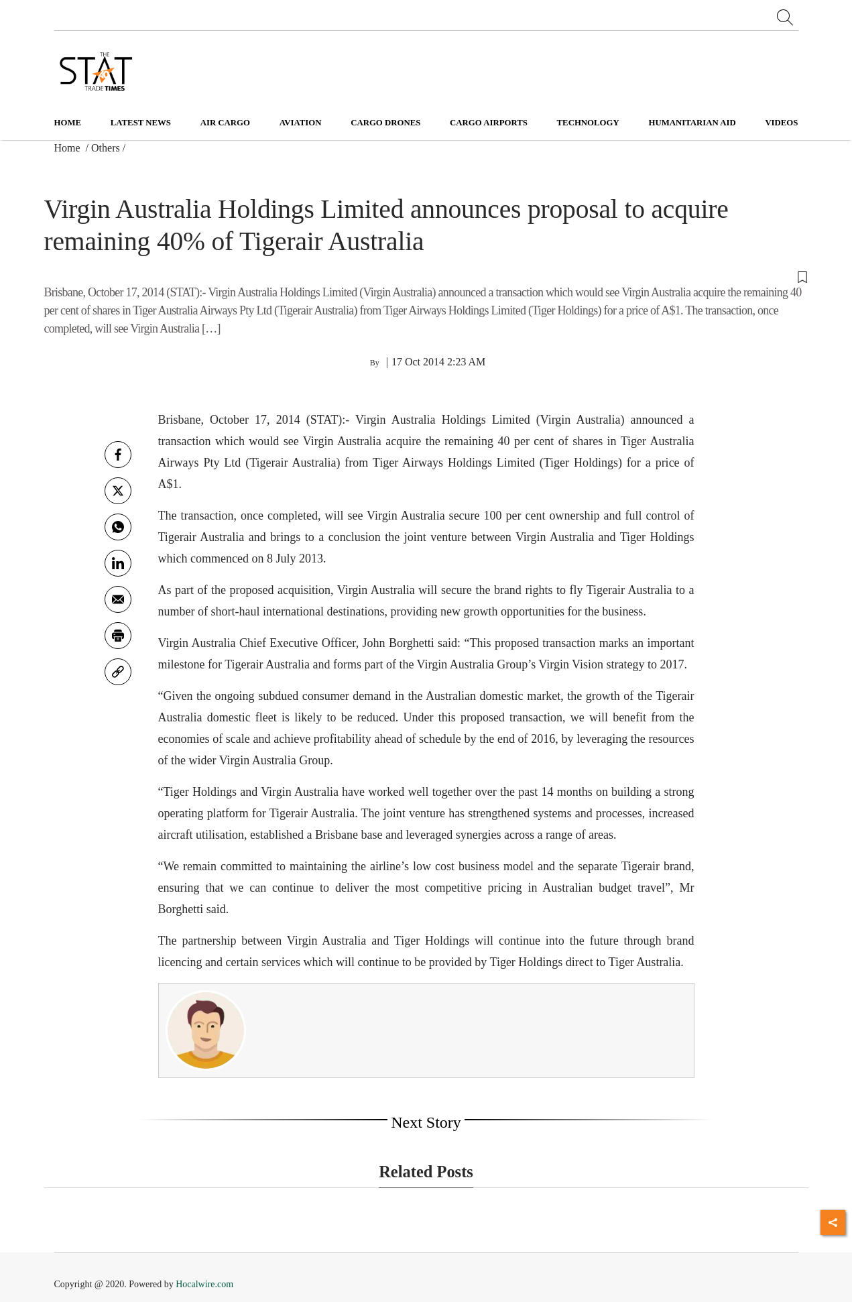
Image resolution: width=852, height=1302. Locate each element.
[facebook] (118, 454)
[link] (118, 671)
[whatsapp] (118, 527)
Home (68, 122)
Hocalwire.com (204, 1284)
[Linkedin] (118, 563)
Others (105, 148)
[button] (426, 276)
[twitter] (118, 490)
